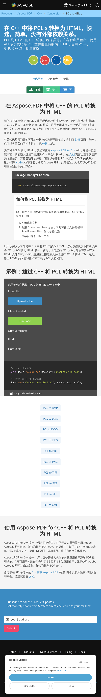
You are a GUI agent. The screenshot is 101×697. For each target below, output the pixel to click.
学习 (52, 90)
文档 (77, 139)
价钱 (66, 79)
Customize (29, 686)
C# (33, 60)
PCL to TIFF (50, 472)
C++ (39, 13)
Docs (82, 652)
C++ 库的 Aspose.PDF (45, 572)
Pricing (68, 652)
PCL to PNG (50, 462)
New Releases (48, 652)
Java (44, 60)
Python (67, 60)
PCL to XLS (50, 494)
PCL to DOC (50, 418)
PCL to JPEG (50, 440)
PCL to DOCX (50, 429)
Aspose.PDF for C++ (63, 150)
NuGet (19, 162)
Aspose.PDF (24, 13)
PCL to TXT (50, 483)
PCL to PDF (50, 451)
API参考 (53, 79)
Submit (11, 628)
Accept (50, 677)
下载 (35, 90)
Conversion (54, 13)
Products (6, 13)
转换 (45, 143)
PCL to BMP (50, 408)
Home (12, 652)
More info (61, 671)
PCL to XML (50, 505)
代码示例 (37, 79)
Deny (71, 686)
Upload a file (25, 301)
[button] (4, 4)
